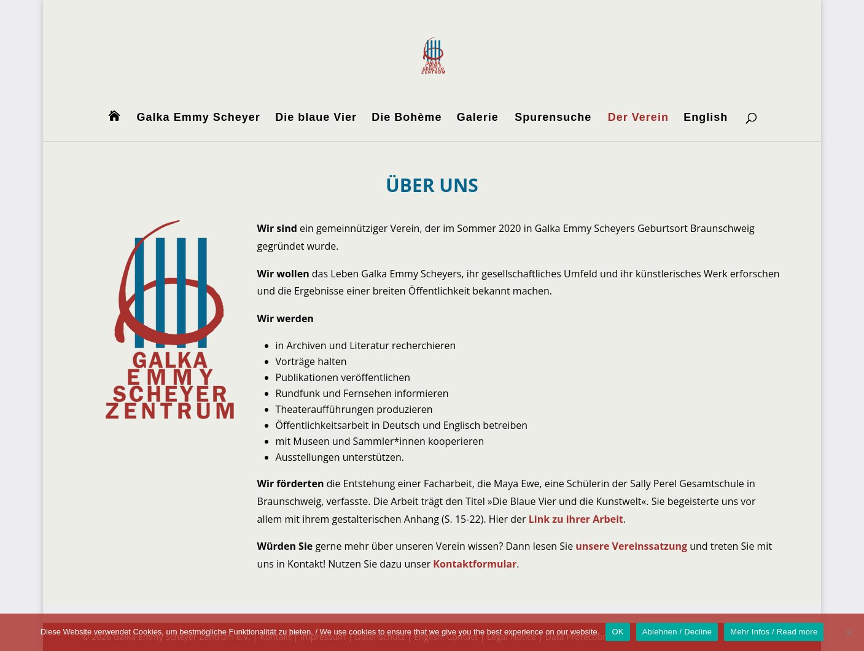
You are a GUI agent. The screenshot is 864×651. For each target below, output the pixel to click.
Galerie (478, 118)
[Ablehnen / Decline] (849, 632)
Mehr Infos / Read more (773, 631)
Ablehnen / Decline (677, 631)
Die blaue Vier (316, 118)
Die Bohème (407, 118)
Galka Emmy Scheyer (198, 118)
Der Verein (638, 118)
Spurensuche (553, 118)
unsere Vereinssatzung (631, 546)
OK (617, 631)
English (705, 118)
